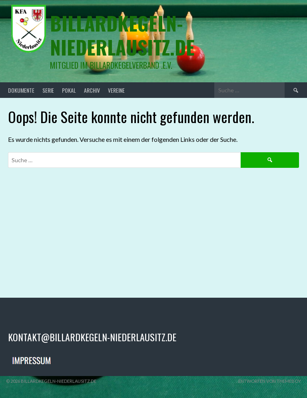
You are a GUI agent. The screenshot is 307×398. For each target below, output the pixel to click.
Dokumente (21, 90)
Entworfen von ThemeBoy (269, 381)
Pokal (69, 90)
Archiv (92, 90)
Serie (48, 90)
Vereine (116, 90)
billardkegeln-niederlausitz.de (122, 35)
